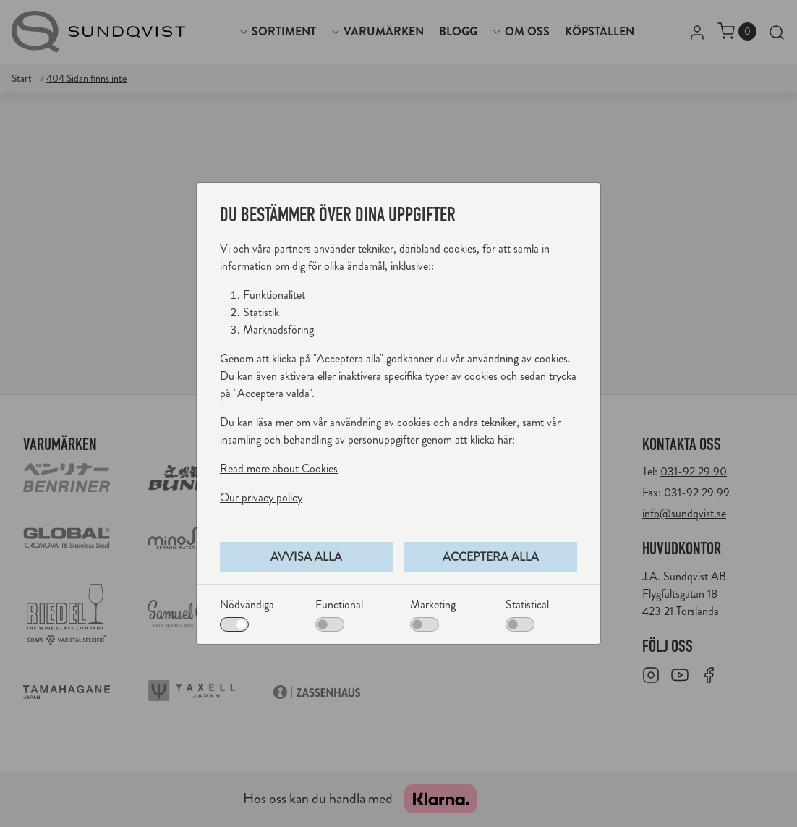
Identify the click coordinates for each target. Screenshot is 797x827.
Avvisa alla (306, 556)
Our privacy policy (261, 497)
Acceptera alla (491, 556)
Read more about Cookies (279, 468)
